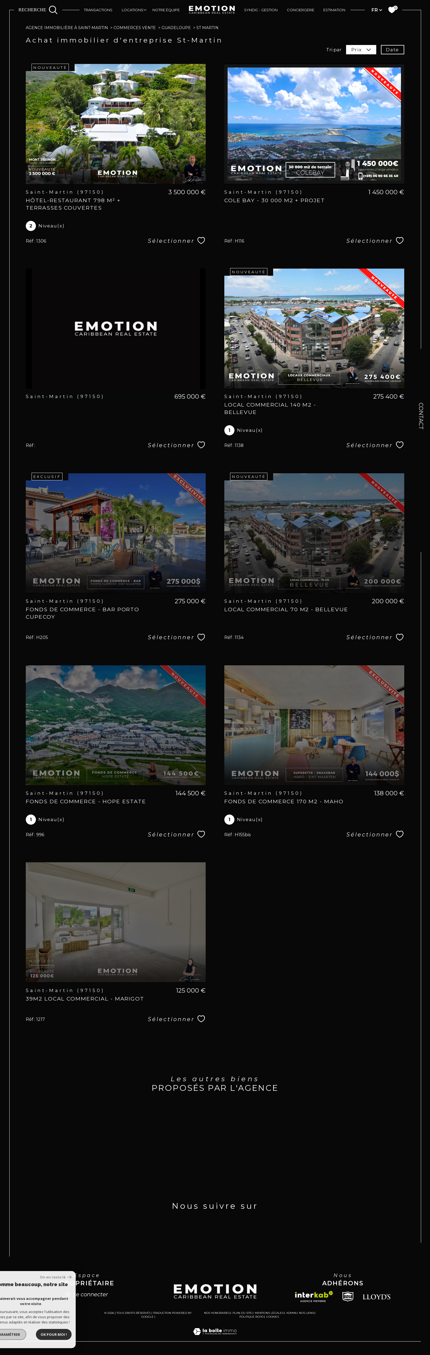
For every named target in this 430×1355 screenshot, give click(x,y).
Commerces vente (135, 27)
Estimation (334, 10)
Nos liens (306, 1313)
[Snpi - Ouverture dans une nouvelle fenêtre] (347, 1297)
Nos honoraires (217, 1313)
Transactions (98, 10)
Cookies (272, 1317)
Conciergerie (300, 10)
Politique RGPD (251, 1317)
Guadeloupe (176, 27)
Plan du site (242, 1313)
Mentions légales (269, 1313)
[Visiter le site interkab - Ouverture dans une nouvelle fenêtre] (314, 1296)
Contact (421, 416)
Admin (291, 1313)
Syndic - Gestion (261, 10)
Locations (132, 10)
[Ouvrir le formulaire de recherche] (38, 10)
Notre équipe (166, 10)
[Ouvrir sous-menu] (145, 9)
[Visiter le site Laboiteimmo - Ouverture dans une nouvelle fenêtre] (215, 1338)
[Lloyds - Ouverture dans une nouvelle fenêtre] (377, 1297)
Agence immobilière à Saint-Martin (67, 27)
